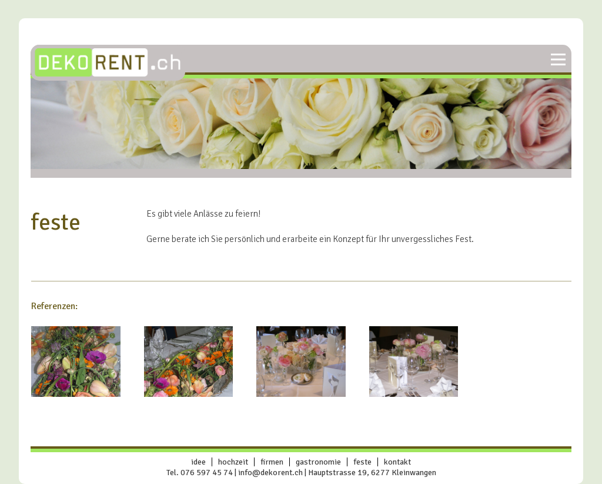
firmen (271, 462)
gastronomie (318, 462)
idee (198, 462)
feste (362, 462)
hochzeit (233, 462)
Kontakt (397, 462)
